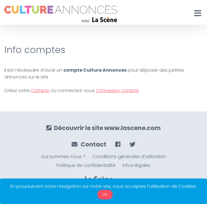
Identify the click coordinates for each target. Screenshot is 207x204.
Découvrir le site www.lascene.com (103, 128)
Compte (40, 90)
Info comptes (34, 49)
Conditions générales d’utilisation (129, 156)
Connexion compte (117, 90)
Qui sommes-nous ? (63, 156)
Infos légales (136, 165)
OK (105, 194)
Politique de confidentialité (86, 165)
